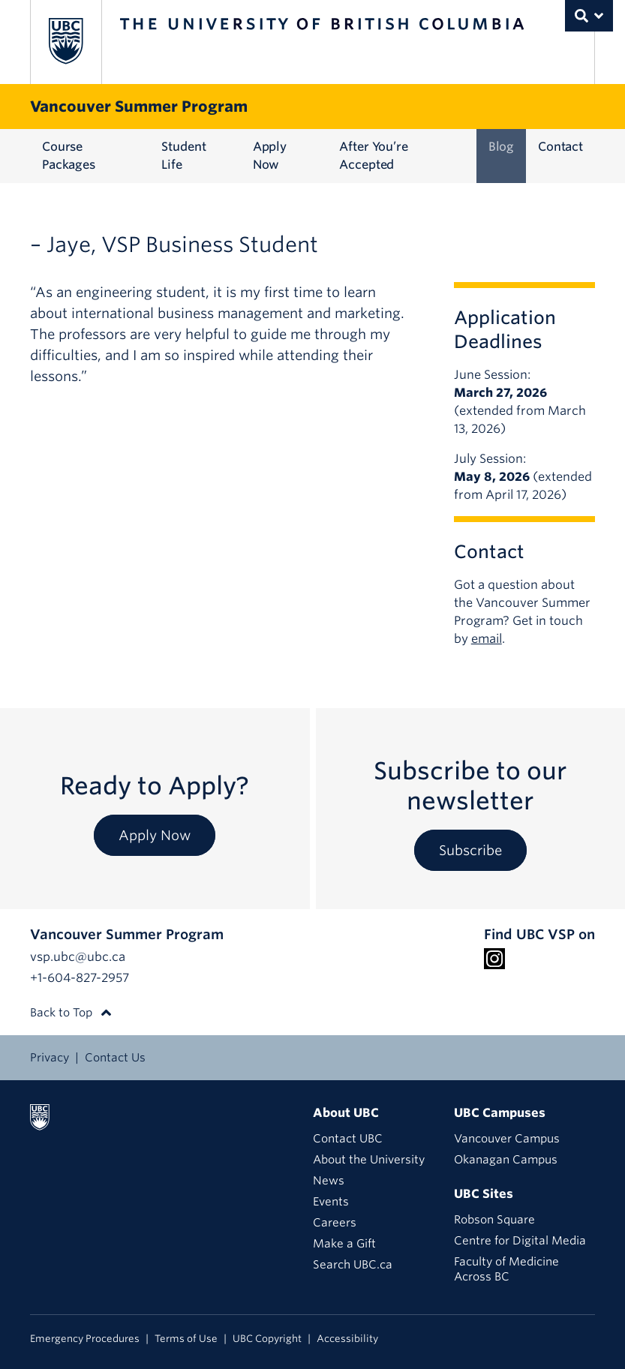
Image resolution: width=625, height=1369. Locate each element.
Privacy (49, 1057)
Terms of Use (186, 1338)
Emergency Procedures (85, 1338)
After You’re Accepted (373, 156)
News (328, 1180)
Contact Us (115, 1057)
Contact (560, 147)
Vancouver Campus (507, 1138)
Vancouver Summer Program (139, 107)
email (486, 639)
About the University (369, 1159)
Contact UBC (348, 1138)
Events (331, 1201)
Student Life (183, 156)
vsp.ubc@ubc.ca (77, 957)
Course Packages (68, 156)
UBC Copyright (267, 1338)
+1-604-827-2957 (79, 978)
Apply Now (270, 156)
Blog (501, 147)
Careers (334, 1222)
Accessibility (347, 1338)
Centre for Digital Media (520, 1240)
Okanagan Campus (505, 1159)
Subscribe (470, 850)
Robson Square (494, 1219)
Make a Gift (344, 1243)
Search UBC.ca (352, 1264)
